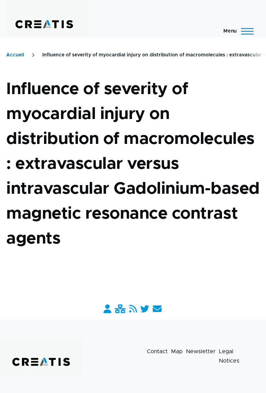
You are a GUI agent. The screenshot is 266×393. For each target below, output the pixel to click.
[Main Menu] (236, 31)
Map (177, 351)
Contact (157, 351)
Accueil (15, 55)
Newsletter (200, 351)
